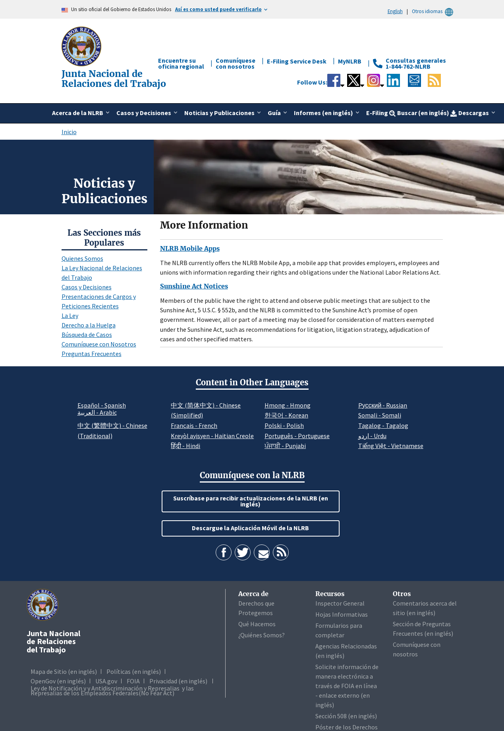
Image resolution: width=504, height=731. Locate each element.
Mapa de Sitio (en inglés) (64, 671)
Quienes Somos (82, 258)
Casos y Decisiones (87, 287)
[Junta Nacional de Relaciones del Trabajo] (82, 46)
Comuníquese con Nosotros (99, 344)
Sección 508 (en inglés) (346, 716)
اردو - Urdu (372, 436)
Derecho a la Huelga (89, 325)
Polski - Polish (284, 425)
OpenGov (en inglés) (58, 681)
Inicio (69, 132)
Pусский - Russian (382, 405)
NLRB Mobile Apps (190, 248)
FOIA (133, 681)
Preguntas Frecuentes (92, 354)
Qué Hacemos (257, 624)
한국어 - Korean (286, 415)
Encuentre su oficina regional (181, 63)
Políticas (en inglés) (133, 671)
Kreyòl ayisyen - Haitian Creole (212, 436)
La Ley (70, 315)
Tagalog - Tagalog (383, 425)
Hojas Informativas (341, 614)
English (395, 11)
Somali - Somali (379, 415)
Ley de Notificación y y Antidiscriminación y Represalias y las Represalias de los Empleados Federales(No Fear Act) (112, 690)
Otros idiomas (434, 11)
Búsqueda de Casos (87, 335)
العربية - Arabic (97, 412)
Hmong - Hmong (288, 405)
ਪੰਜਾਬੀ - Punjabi (285, 446)
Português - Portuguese (297, 436)
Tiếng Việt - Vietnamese (390, 446)
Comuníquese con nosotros (235, 63)
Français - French (194, 425)
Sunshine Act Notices (194, 286)
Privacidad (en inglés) (178, 681)
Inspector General (340, 603)
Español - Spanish (101, 405)
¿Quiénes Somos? (261, 635)
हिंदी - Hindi (185, 446)
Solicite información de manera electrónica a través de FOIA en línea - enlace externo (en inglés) (346, 686)
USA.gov (106, 681)
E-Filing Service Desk (296, 61)
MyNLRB (349, 61)
